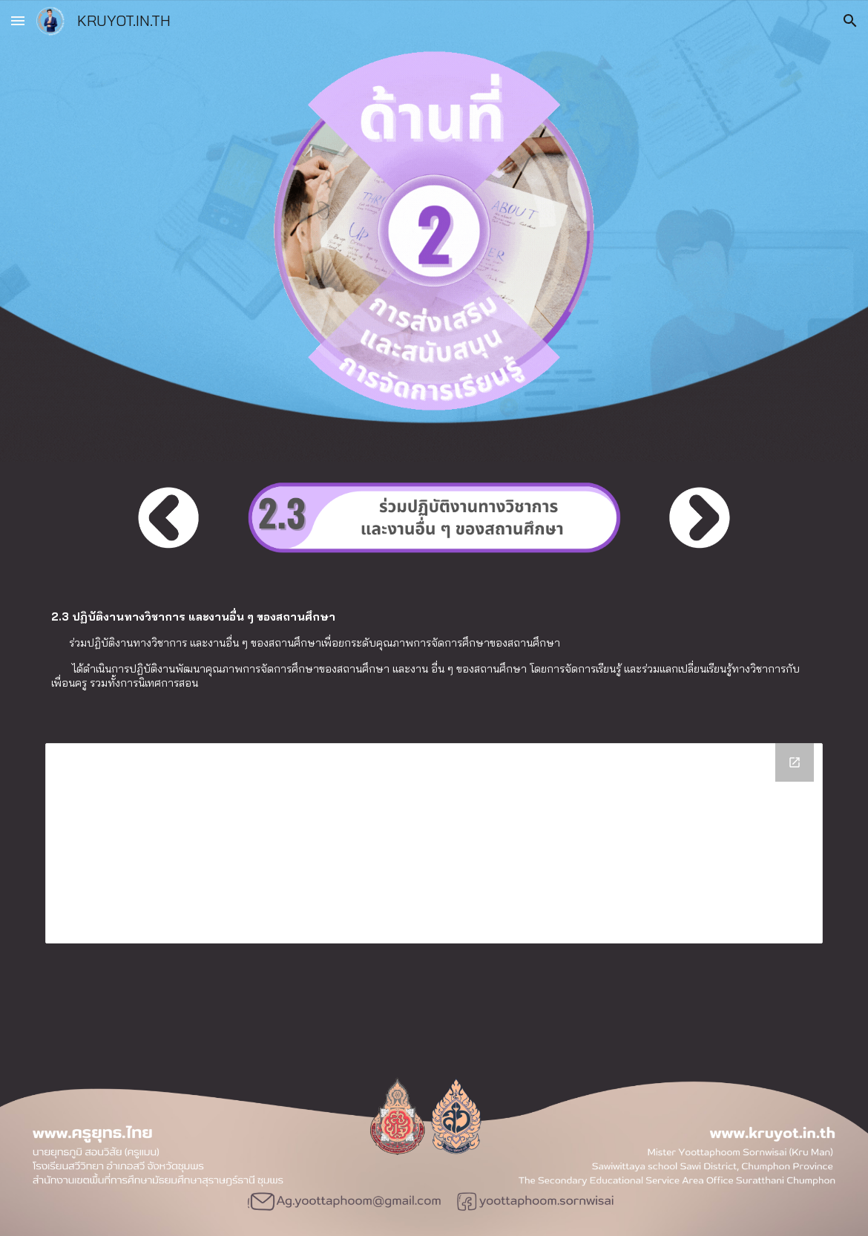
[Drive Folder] (433, 843)
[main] (433, 650)
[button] (18, 20)
